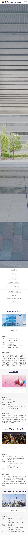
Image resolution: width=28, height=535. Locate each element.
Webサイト (14, 330)
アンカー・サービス (14, 283)
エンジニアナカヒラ (14, 292)
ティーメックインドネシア (14, 302)
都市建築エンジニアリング (14, 299)
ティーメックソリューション (14, 287)
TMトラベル (14, 278)
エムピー (14, 274)
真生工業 (14, 295)
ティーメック (14, 270)
